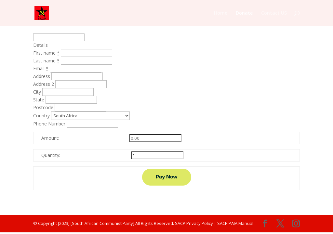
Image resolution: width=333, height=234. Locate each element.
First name (47, 53)
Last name (47, 61)
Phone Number (50, 124)
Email (41, 68)
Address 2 (44, 84)
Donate (244, 13)
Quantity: (50, 155)
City (37, 92)
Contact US (274, 13)
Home (220, 13)
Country (42, 115)
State (39, 100)
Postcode (44, 107)
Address (42, 76)
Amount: (50, 138)
